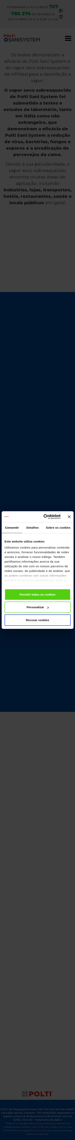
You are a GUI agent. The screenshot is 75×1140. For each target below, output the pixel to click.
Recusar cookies (37, 619)
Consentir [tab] (12, 527)
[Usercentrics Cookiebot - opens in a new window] (45, 516)
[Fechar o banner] (69, 516)
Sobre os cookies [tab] (58, 527)
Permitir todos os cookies (37, 594)
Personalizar (38, 607)
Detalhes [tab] (32, 527)
